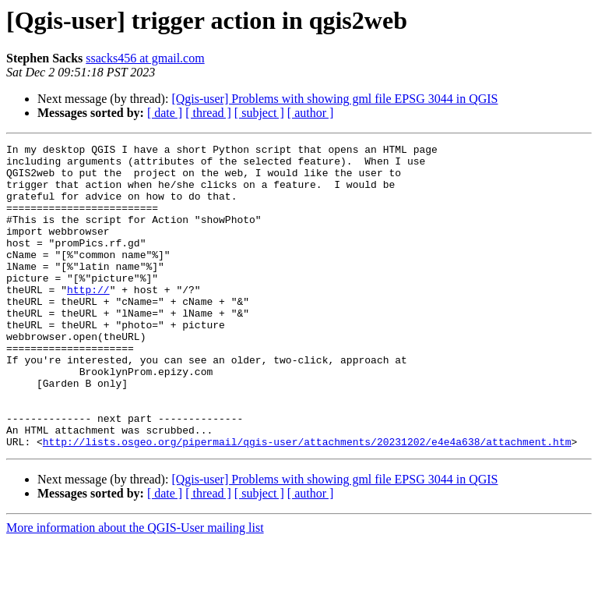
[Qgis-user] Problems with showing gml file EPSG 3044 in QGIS (334, 98)
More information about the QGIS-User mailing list (135, 588)
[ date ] (164, 112)
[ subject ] (259, 112)
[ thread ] (208, 112)
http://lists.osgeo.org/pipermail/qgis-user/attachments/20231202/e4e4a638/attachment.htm (307, 502)
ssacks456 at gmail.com (145, 58)
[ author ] (310, 112)
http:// (88, 320)
